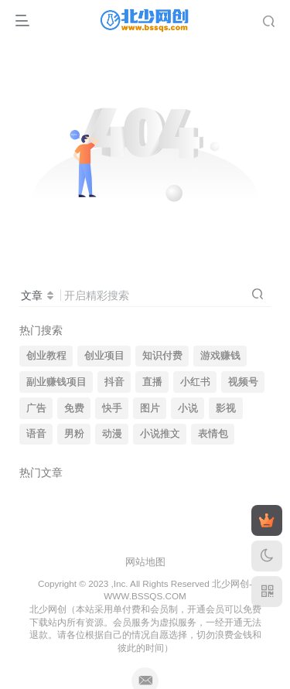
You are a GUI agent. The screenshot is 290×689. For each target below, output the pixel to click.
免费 (74, 408)
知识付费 (162, 355)
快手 (112, 408)
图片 (150, 408)
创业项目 (104, 355)
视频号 (243, 382)
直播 (152, 382)
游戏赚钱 (220, 355)
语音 (36, 433)
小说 (188, 408)
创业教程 (46, 355)
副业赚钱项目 (56, 382)
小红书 (195, 382)
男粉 (74, 433)
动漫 (112, 433)
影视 (226, 408)
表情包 (213, 433)
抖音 (114, 382)
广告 (36, 408)
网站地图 (145, 562)
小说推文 (160, 433)
